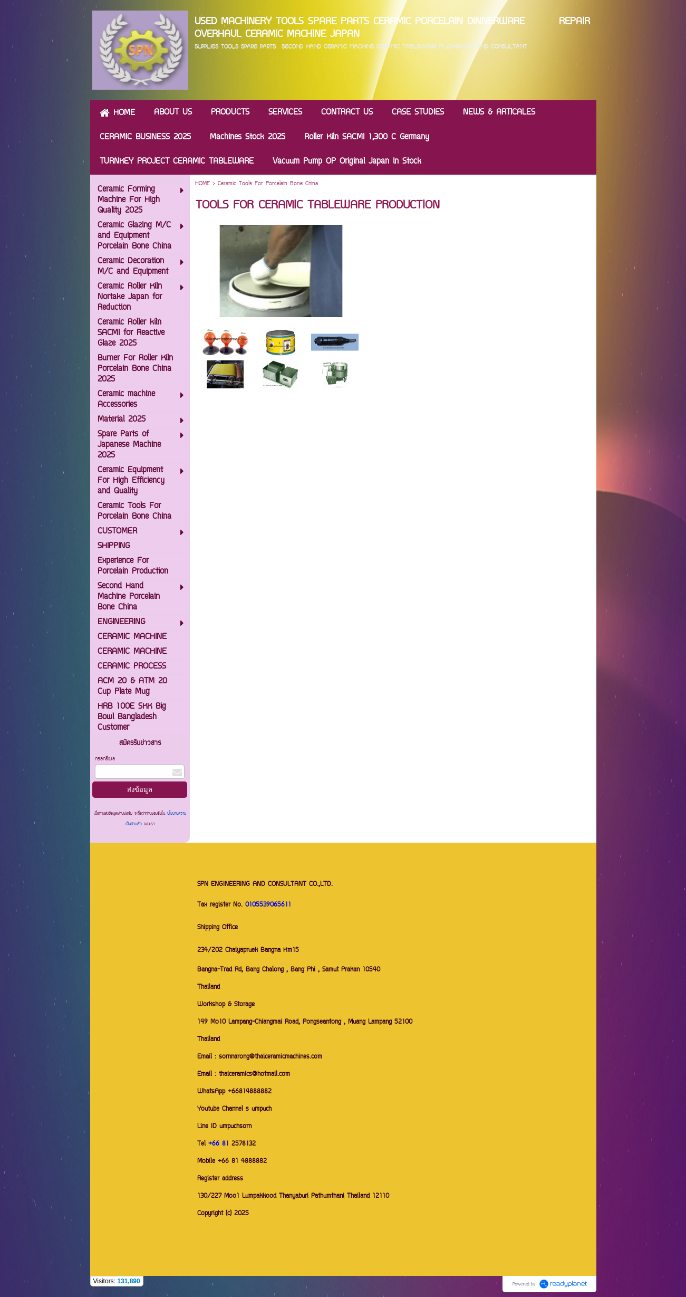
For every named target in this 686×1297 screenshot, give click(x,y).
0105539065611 (268, 905)
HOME (202, 184)
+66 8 (217, 1144)
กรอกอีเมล (105, 759)
